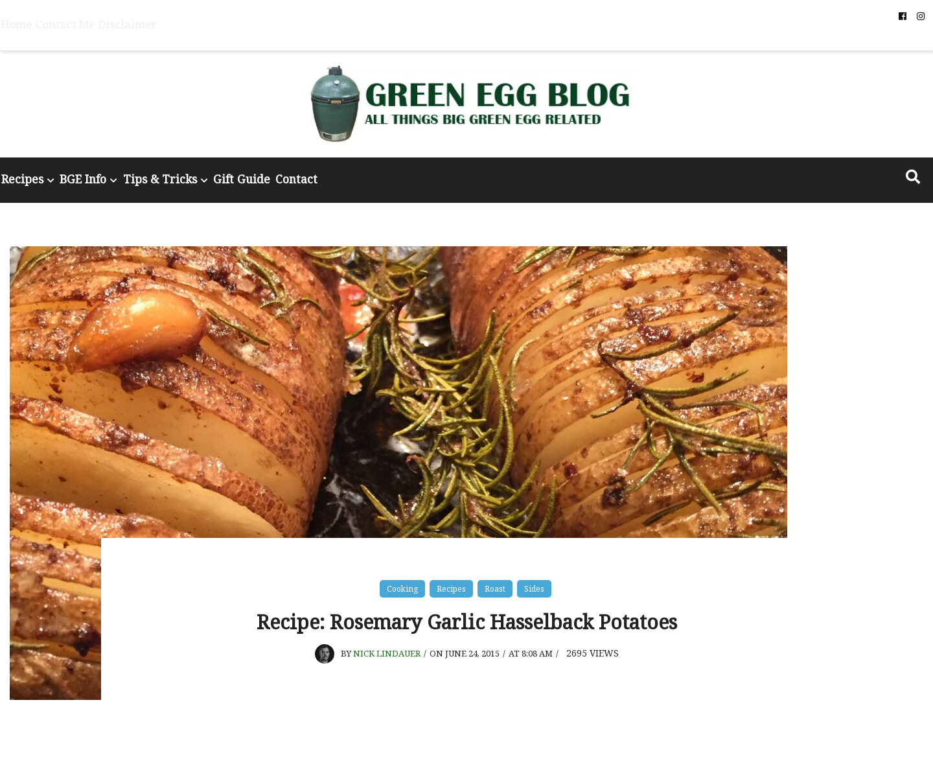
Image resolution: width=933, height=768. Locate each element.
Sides (534, 581)
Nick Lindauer (388, 685)
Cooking (402, 581)
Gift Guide (385, 176)
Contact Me (136, 16)
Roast (495, 581)
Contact (459, 176)
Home (93, 16)
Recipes (110, 176)
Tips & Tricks (286, 176)
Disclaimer (188, 16)
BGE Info (191, 176)
